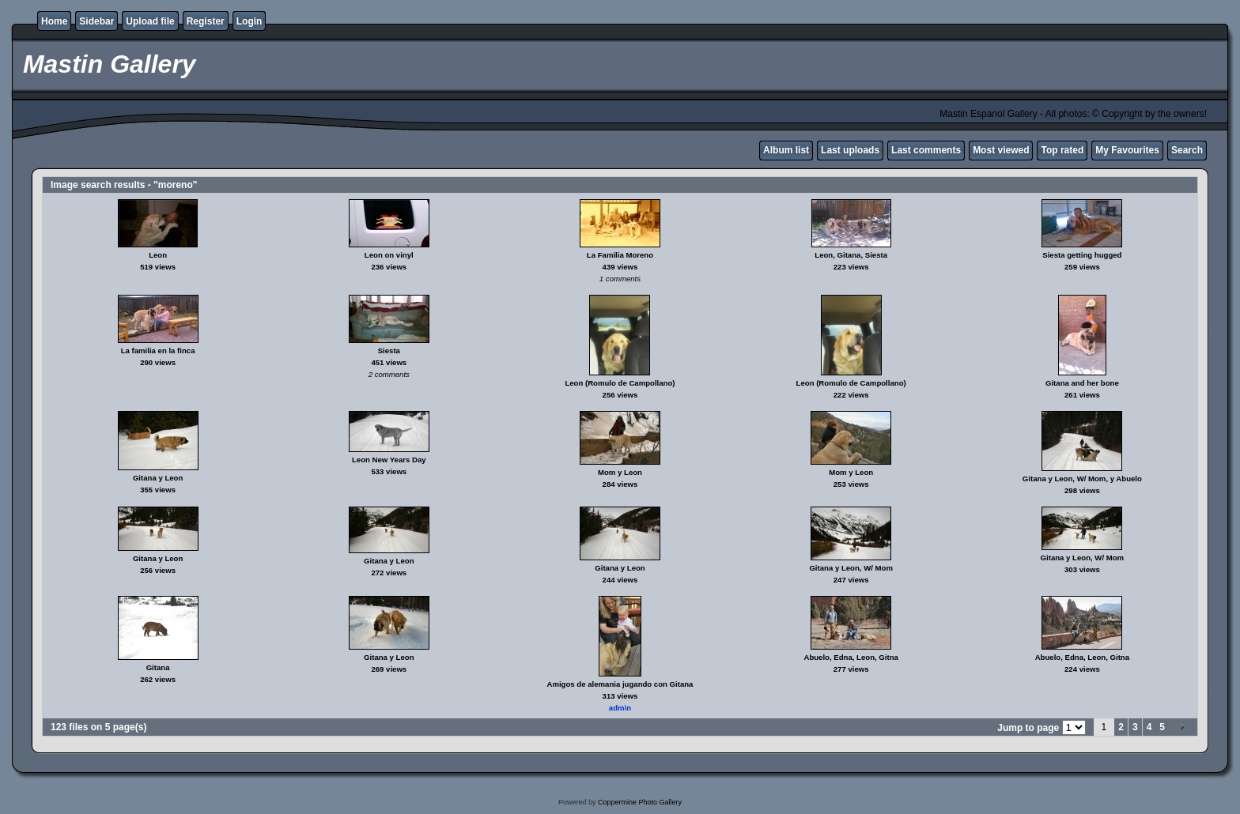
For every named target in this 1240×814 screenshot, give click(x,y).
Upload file (150, 21)
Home (54, 21)
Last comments (926, 150)
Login (249, 21)
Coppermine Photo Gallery (640, 802)
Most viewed (1001, 150)
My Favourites (1127, 150)
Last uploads (850, 150)
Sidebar (96, 21)
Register (206, 21)
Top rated (1062, 150)
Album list (786, 150)
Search (1187, 150)
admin (620, 707)
